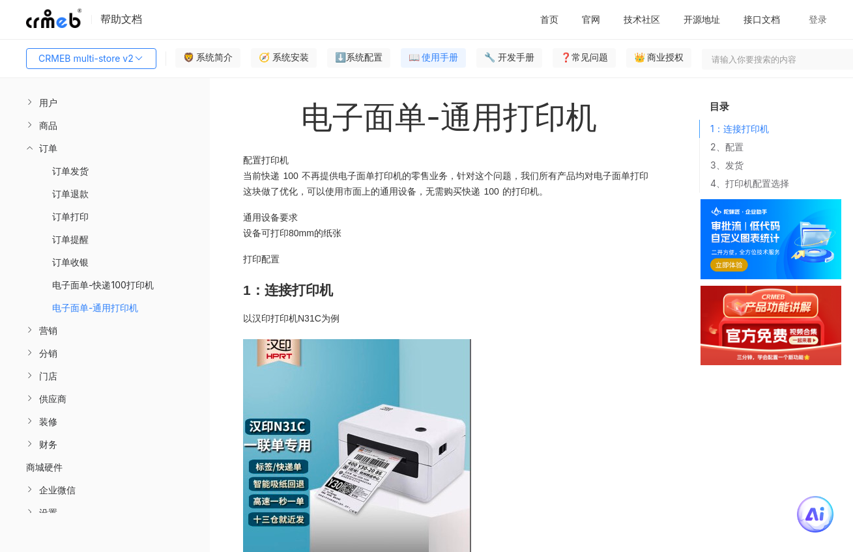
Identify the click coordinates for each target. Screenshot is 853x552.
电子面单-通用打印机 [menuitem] (95, 307)
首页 (549, 19)
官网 (591, 19)
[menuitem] (105, 102)
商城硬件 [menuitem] (44, 467)
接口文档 (762, 19)
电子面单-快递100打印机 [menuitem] (103, 284)
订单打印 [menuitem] (70, 216)
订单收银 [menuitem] (70, 262)
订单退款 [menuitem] (70, 193)
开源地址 (702, 19)
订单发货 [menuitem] (70, 170)
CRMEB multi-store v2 (91, 58)
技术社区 (642, 19)
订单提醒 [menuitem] (70, 239)
